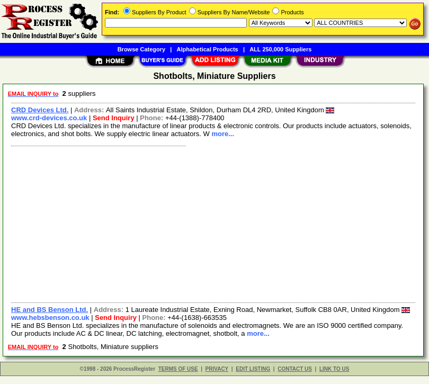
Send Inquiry (114, 118)
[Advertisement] (211, 223)
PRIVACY (217, 369)
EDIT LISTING (253, 369)
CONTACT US (295, 369)
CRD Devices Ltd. (39, 110)
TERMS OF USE (178, 369)
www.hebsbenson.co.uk (50, 318)
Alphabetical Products (207, 49)
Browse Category (141, 49)
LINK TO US (334, 369)
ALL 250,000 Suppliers (280, 49)
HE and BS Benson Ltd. (49, 310)
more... (222, 134)
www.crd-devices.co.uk (49, 118)
